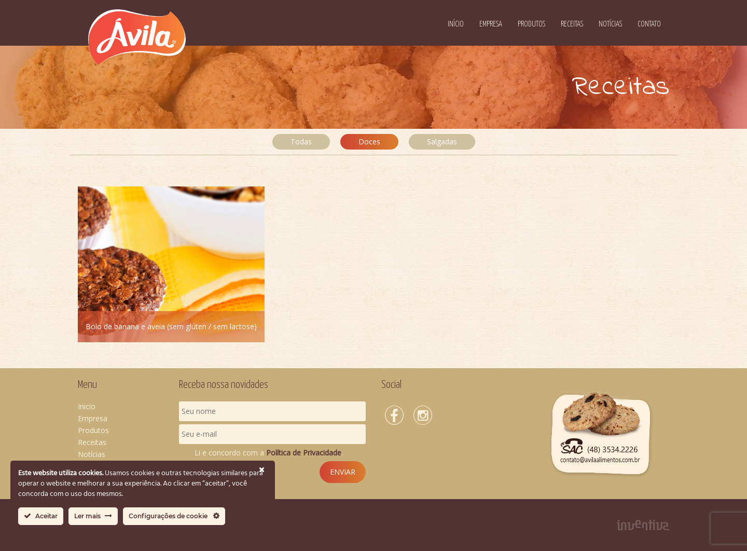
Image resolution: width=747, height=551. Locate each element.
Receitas (572, 24)
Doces (369, 141)
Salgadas (442, 141)
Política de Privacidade (303, 453)
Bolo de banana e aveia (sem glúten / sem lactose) (171, 326)
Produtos (531, 24)
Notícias (610, 24)
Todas (301, 141)
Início (456, 24)
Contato (649, 24)
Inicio (86, 406)
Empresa (490, 24)
